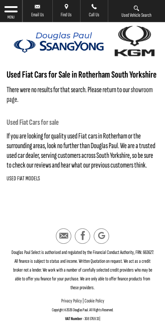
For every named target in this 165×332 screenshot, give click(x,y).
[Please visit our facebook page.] (82, 236)
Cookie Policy (94, 301)
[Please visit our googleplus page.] (101, 236)
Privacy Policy (71, 301)
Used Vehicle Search (136, 11)
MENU (11, 12)
